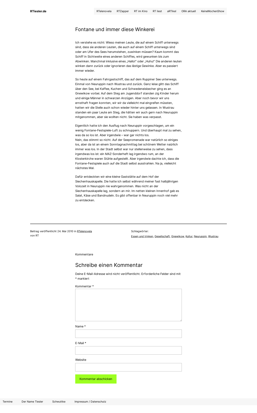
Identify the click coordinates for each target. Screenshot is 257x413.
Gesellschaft (162, 236)
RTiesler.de (38, 11)
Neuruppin (200, 236)
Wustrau (213, 236)
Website (80, 359)
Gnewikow (177, 236)
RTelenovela (84, 231)
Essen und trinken (142, 236)
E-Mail (80, 343)
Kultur (189, 236)
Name (80, 326)
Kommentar (84, 286)
